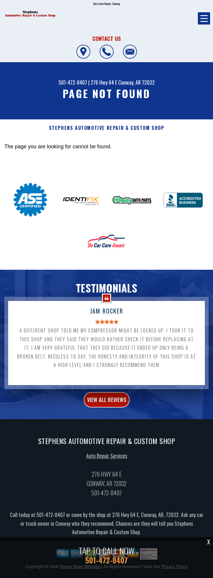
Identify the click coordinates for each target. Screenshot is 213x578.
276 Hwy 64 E (104, 82)
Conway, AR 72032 (136, 82)
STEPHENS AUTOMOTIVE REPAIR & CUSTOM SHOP (106, 128)
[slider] (106, 327)
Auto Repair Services (106, 461)
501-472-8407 (73, 82)
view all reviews (106, 405)
